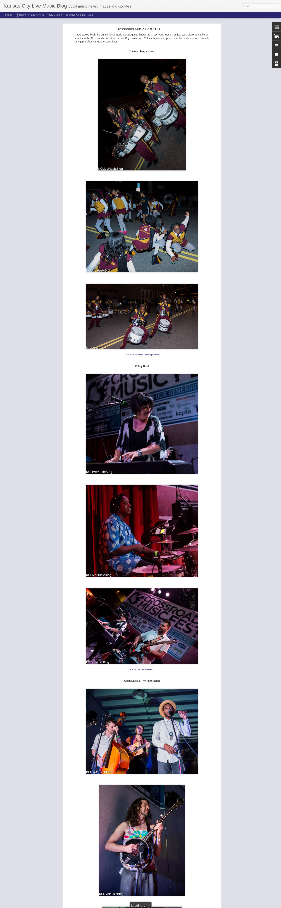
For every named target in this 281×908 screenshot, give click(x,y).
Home (22, 14)
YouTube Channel (75, 14)
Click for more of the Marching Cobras (142, 355)
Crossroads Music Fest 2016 (138, 29)
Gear (91, 14)
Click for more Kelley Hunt (141, 669)
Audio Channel (55, 14)
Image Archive (36, 14)
